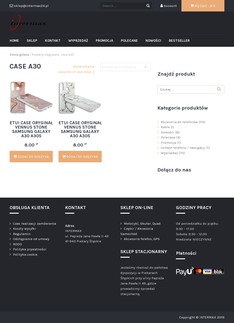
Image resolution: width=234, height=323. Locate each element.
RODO (17, 244)
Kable (165, 127)
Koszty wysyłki (24, 228)
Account (168, 6)
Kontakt (53, 41)
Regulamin (22, 234)
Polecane (129, 41)
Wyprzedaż (78, 41)
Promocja (104, 41)
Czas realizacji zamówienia (34, 223)
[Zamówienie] (125, 67)
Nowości (153, 41)
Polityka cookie (25, 254)
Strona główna (19, 54)
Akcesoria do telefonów (179, 122)
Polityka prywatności (29, 249)
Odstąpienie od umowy (31, 239)
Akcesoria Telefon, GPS (142, 239)
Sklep (32, 41)
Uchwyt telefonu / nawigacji (183, 148)
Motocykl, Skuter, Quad (142, 223)
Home (14, 41)
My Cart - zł (203, 6)
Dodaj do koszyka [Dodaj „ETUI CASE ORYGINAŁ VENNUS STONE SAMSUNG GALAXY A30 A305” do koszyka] (31, 157)
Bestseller (179, 41)
